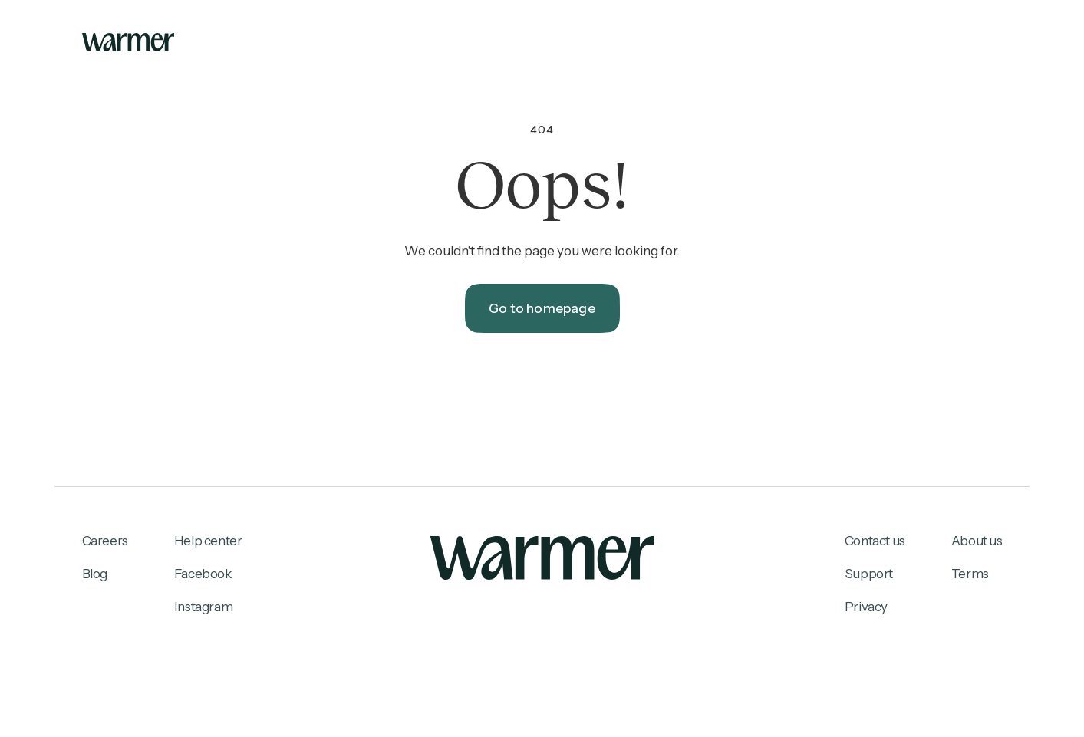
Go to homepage (542, 308)
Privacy (866, 606)
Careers (105, 540)
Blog (94, 573)
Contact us (875, 540)
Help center (208, 540)
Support (869, 573)
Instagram (203, 606)
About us (977, 540)
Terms (970, 573)
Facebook (203, 573)
